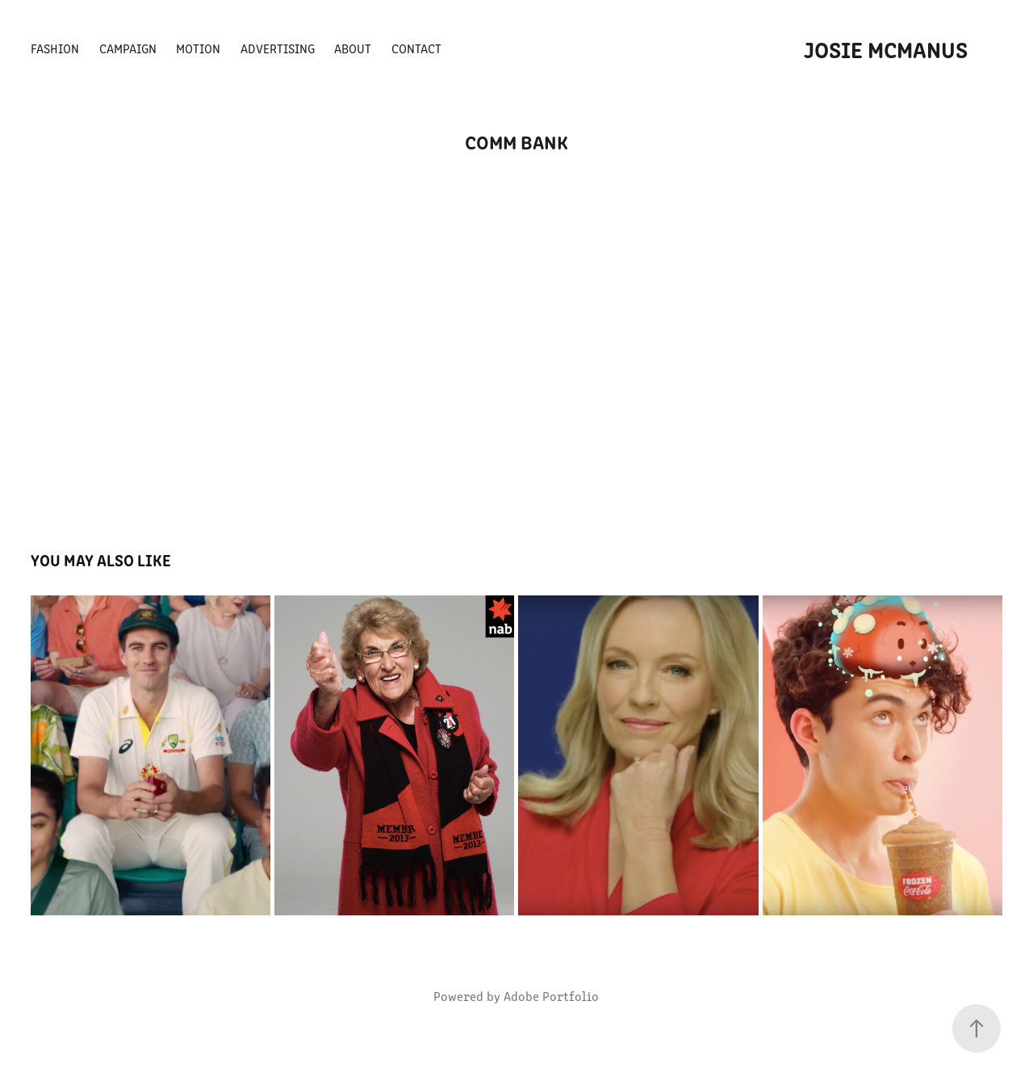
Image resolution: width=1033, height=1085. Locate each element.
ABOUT (352, 48)
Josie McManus (886, 48)
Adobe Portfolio (551, 995)
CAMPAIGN (128, 48)
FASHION (55, 48)
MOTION (198, 48)
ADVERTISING (277, 48)
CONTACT (416, 48)
